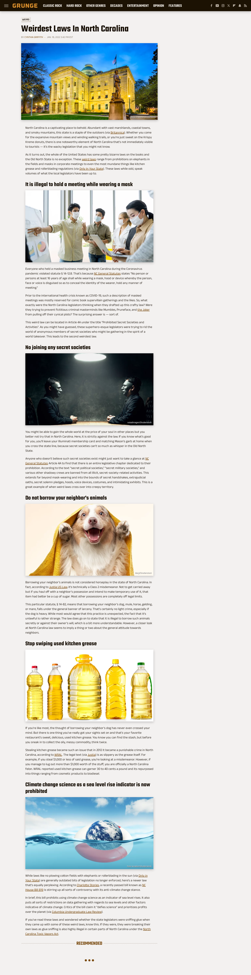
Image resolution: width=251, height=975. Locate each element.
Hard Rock (74, 6)
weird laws (89, 159)
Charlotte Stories (88, 885)
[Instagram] (223, 5)
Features (175, 6)
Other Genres (96, 6)
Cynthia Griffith (33, 37)
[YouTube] (217, 5)
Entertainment (138, 6)
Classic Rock (52, 6)
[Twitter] (228, 5)
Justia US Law (58, 587)
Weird (25, 19)
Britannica (117, 132)
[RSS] (245, 5)
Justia (92, 754)
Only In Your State (91, 168)
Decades (116, 6)
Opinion (158, 6)
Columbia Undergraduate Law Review (77, 911)
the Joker (143, 309)
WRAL (58, 754)
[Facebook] (211, 5)
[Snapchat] (239, 5)
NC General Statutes (107, 273)
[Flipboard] (234, 5)
